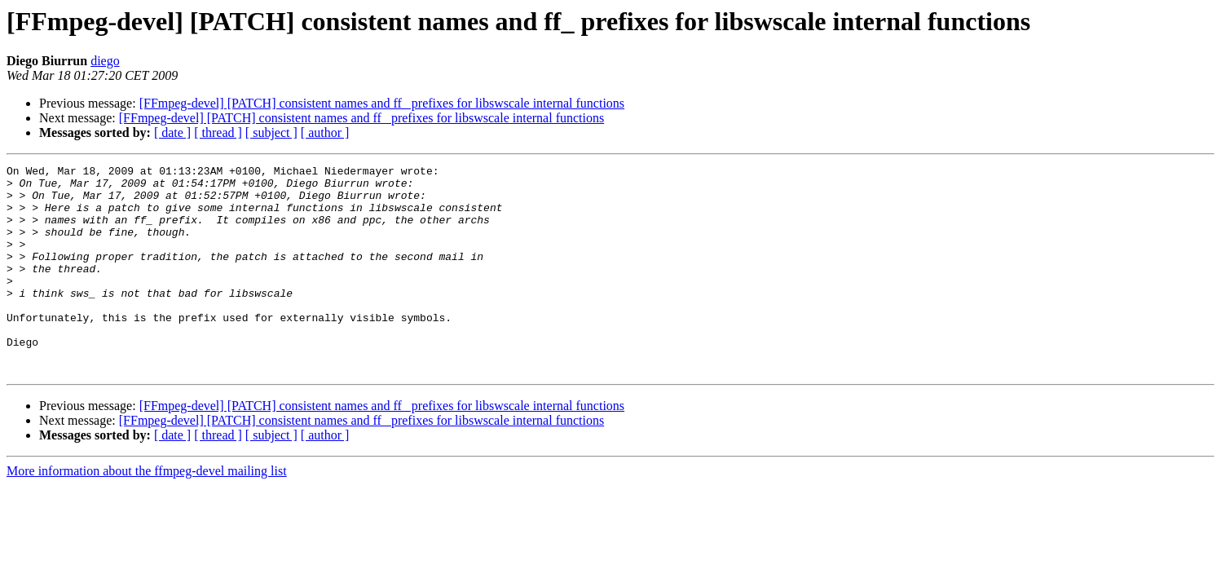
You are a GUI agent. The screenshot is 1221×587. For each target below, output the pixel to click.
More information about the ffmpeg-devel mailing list (147, 512)
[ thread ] (218, 132)
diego (105, 61)
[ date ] (172, 132)
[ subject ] (271, 132)
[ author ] (325, 132)
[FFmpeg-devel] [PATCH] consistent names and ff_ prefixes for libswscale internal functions (381, 103)
